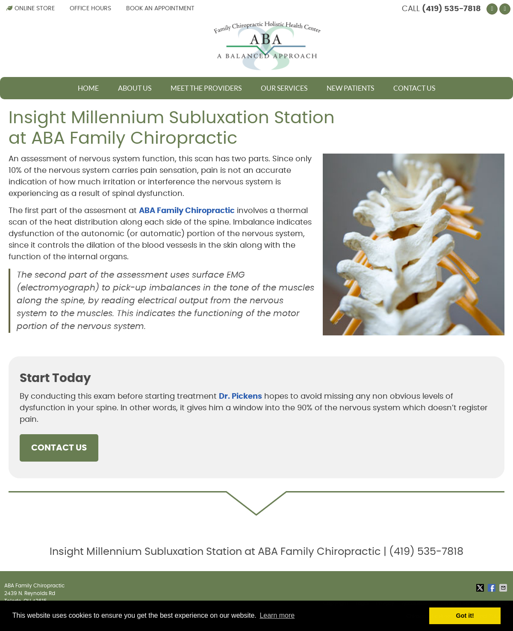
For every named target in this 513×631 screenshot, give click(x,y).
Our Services (284, 88)
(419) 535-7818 (451, 9)
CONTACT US (59, 448)
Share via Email (504, 588)
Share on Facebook (492, 588)
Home (88, 88)
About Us (134, 88)
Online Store (30, 8)
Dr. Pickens (240, 396)
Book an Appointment (160, 9)
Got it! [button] (465, 615)
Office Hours (90, 9)
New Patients (350, 88)
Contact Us (414, 88)
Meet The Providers (206, 88)
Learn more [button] (277, 615)
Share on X (481, 588)
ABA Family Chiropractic (187, 211)
